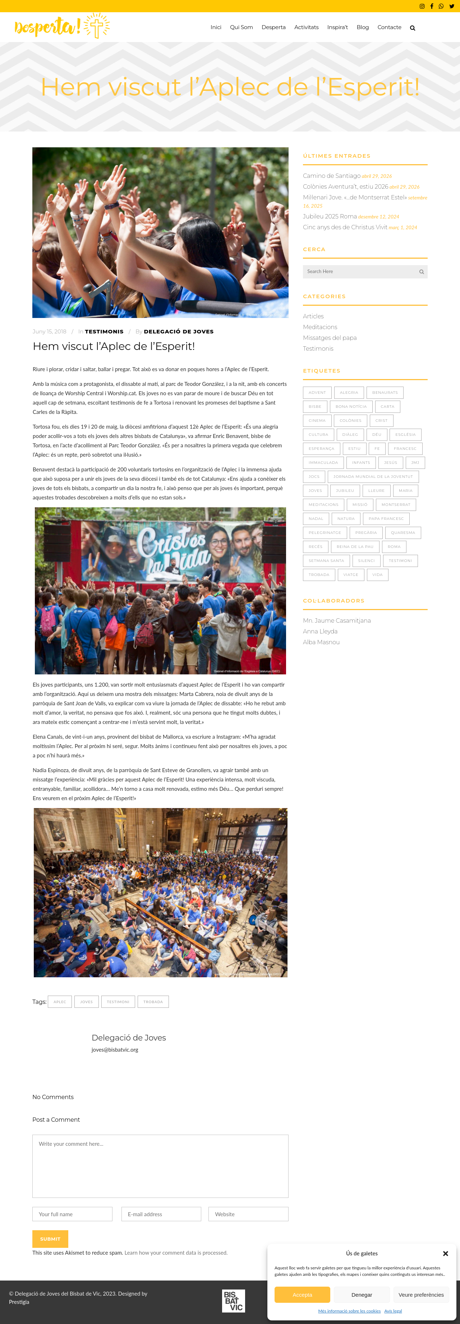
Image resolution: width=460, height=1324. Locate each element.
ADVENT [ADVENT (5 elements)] (317, 392)
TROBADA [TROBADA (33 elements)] (319, 574)
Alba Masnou (321, 642)
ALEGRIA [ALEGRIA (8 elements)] (349, 392)
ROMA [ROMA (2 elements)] (394, 546)
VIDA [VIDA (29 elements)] (378, 574)
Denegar (361, 1295)
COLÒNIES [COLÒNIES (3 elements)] (351, 420)
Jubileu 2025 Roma (330, 216)
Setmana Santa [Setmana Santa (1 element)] (326, 560)
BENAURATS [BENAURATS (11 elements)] (385, 392)
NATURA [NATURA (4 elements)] (346, 518)
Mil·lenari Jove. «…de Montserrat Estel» (355, 197)
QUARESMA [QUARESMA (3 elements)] (403, 532)
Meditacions (320, 327)
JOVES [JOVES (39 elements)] (315, 490)
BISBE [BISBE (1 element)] (315, 406)
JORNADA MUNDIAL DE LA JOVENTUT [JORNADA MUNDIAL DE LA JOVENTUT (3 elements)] (373, 476)
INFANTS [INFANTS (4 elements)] (361, 462)
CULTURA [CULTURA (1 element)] (318, 434)
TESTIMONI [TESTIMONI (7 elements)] (400, 560)
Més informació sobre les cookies (349, 1311)
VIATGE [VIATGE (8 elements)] (351, 574)
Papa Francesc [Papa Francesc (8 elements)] (386, 518)
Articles (313, 316)
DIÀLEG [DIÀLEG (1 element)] (350, 434)
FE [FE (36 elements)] (377, 448)
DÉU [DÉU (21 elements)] (377, 434)
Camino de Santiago (331, 175)
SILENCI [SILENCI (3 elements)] (366, 560)
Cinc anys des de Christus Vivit (345, 227)
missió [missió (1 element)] (360, 504)
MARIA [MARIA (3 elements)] (406, 490)
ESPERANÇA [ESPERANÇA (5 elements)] (322, 448)
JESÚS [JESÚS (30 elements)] (390, 462)
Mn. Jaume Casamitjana (337, 620)
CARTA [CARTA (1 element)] (388, 406)
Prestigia (19, 1301)
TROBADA (153, 1002)
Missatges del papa (330, 338)
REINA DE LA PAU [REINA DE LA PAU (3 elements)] (355, 546)
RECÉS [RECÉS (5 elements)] (316, 546)
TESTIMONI (118, 1002)
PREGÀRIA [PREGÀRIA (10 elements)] (366, 532)
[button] (445, 1253)
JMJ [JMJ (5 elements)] (415, 462)
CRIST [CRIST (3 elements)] (382, 420)
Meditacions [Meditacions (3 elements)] (324, 504)
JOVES (86, 1002)
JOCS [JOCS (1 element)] (314, 476)
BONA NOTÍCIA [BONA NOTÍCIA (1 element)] (351, 406)
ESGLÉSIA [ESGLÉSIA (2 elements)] (405, 434)
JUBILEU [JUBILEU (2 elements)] (345, 490)
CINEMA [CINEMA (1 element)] (317, 420)
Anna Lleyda (320, 631)
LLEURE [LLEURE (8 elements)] (376, 490)
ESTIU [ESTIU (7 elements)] (355, 448)
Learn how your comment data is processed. (175, 1252)
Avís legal (393, 1311)
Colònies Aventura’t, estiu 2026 (345, 186)
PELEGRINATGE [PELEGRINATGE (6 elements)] (325, 532)
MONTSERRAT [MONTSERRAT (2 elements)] (396, 504)
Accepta (302, 1295)
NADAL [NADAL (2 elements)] (316, 518)
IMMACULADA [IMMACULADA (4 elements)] (323, 462)
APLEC (60, 1002)
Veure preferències (421, 1295)
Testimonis (104, 331)
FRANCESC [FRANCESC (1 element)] (405, 448)
